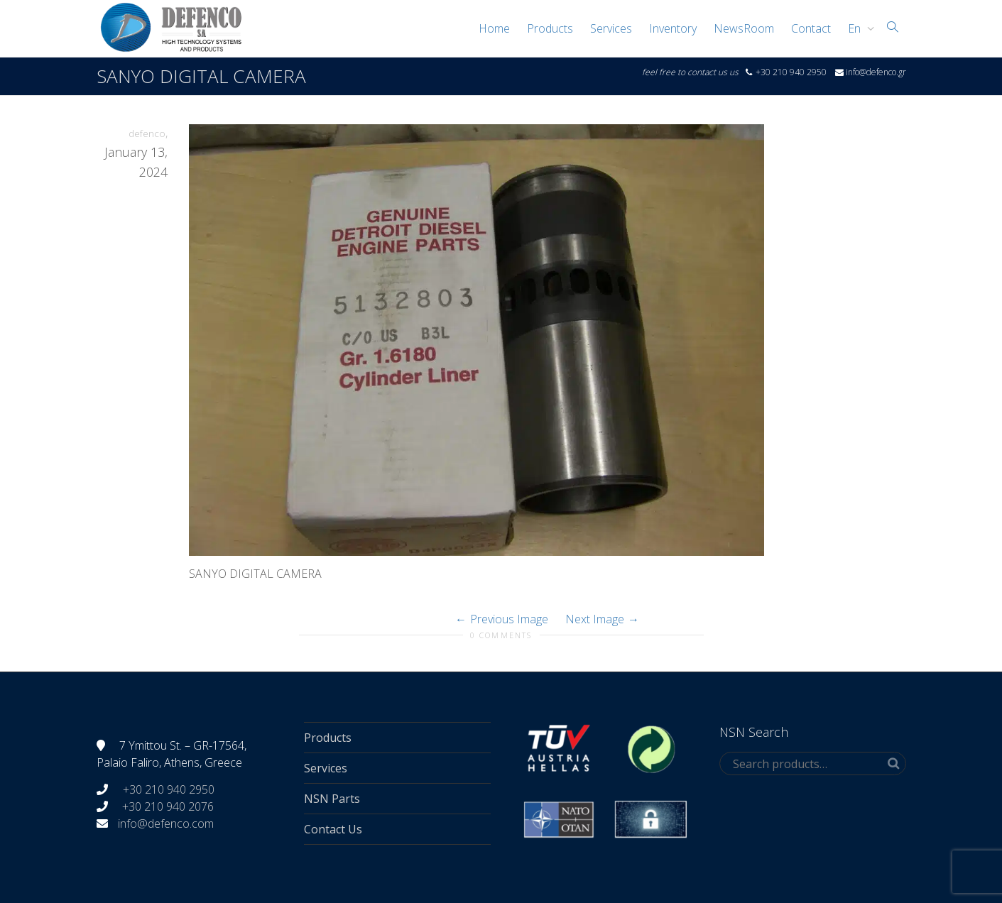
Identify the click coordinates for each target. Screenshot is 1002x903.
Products (550, 28)
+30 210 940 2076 (168, 806)
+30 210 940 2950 (167, 789)
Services (611, 28)
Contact (811, 28)
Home (494, 28)
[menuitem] (857, 28)
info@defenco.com (166, 823)
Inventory (673, 28)
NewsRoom (744, 28)
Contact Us (333, 829)
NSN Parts (332, 798)
